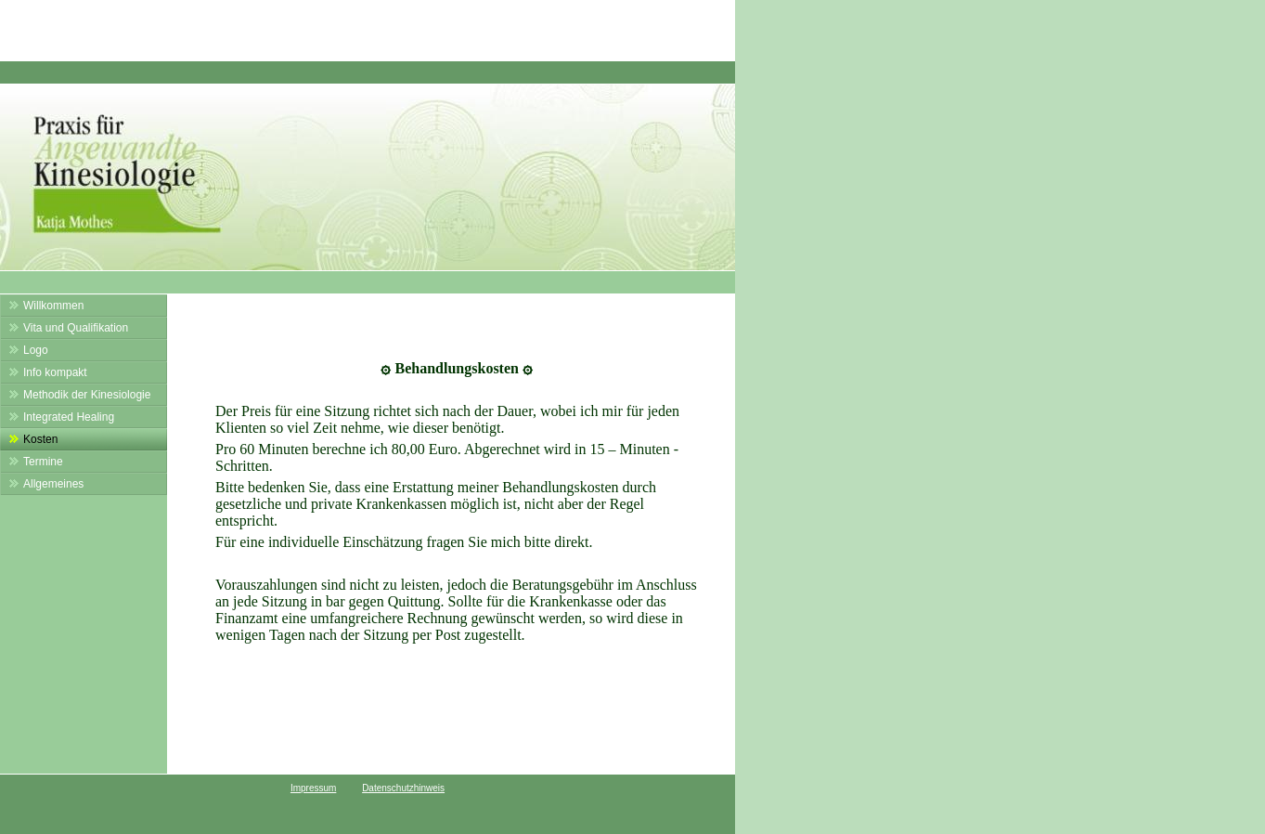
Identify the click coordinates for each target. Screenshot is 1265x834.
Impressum (313, 788)
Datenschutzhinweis (403, 788)
